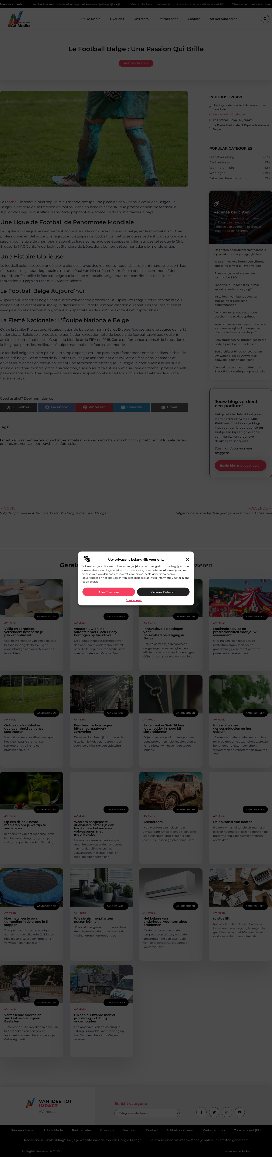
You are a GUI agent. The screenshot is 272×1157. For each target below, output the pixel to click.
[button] (187, 559)
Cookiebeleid (134, 600)
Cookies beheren (163, 592)
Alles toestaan (108, 592)
